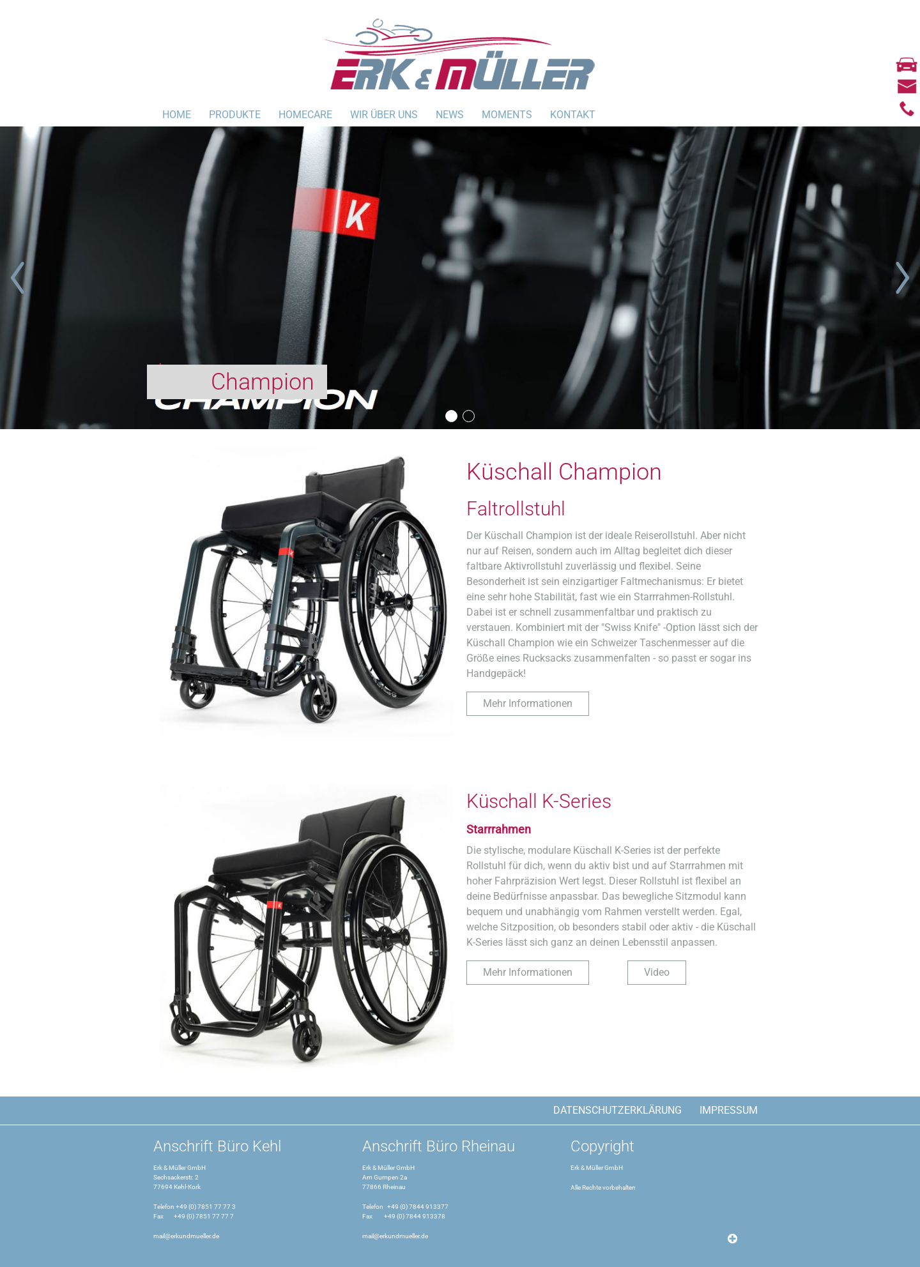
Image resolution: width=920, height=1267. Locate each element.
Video (657, 972)
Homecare (305, 115)
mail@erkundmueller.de (186, 1236)
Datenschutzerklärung (617, 1110)
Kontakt (572, 115)
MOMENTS (507, 115)
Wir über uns (384, 115)
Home (176, 115)
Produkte (235, 115)
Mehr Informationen (527, 703)
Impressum (729, 1110)
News (450, 115)
